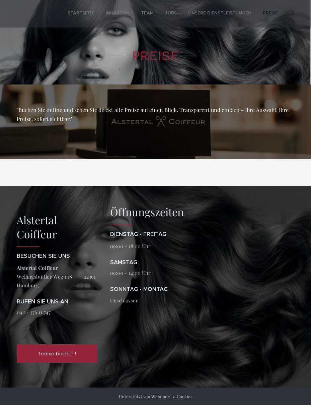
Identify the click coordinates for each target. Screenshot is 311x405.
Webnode (160, 396)
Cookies (184, 396)
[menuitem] (191, 13)
